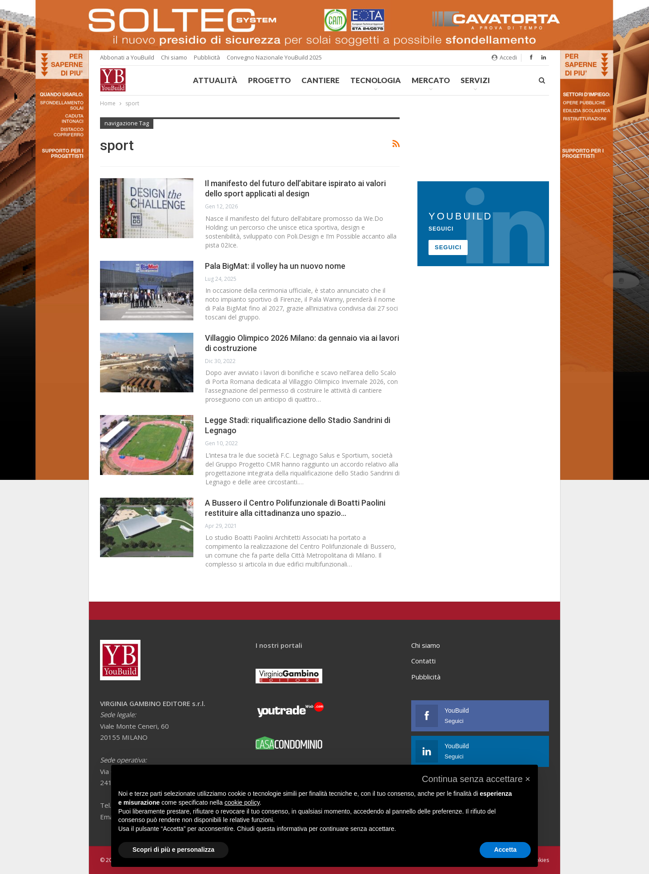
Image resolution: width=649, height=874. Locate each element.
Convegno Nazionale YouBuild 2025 (274, 57)
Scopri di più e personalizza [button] (173, 849)
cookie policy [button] (242, 802)
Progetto (269, 80)
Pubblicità (207, 57)
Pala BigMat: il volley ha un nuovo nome (275, 266)
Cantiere (320, 80)
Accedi (504, 57)
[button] (476, 779)
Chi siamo (174, 57)
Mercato (431, 80)
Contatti (423, 660)
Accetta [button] (505, 849)
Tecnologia (375, 80)
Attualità (215, 80)
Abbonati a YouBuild (127, 57)
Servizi (475, 80)
